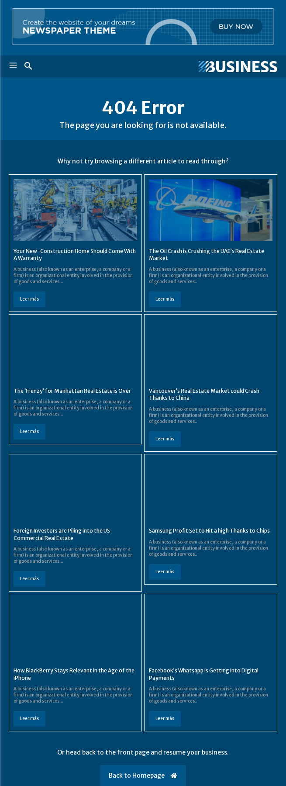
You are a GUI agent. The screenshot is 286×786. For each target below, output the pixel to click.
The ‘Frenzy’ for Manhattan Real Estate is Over (72, 391)
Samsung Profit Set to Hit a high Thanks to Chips (209, 530)
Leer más (29, 299)
